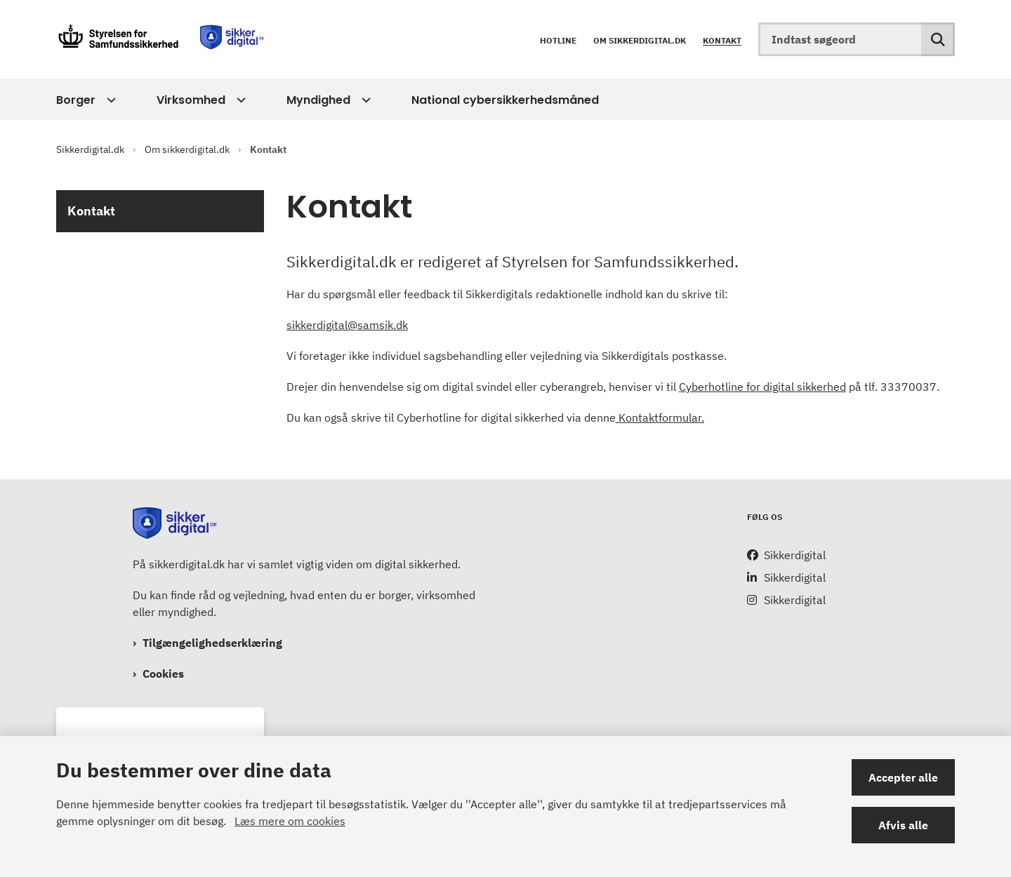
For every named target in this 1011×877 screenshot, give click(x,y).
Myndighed (318, 100)
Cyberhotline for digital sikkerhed (762, 387)
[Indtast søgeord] (856, 39)
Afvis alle (903, 825)
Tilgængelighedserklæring (212, 643)
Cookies (163, 674)
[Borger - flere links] (109, 100)
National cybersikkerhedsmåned (505, 100)
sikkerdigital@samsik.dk (347, 325)
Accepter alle (903, 777)
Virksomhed (191, 100)
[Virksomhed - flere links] (239, 100)
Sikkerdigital (795, 555)
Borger (75, 100)
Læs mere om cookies (289, 821)
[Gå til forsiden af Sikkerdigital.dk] (161, 38)
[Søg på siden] (938, 39)
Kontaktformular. (660, 417)
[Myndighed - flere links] (364, 100)
